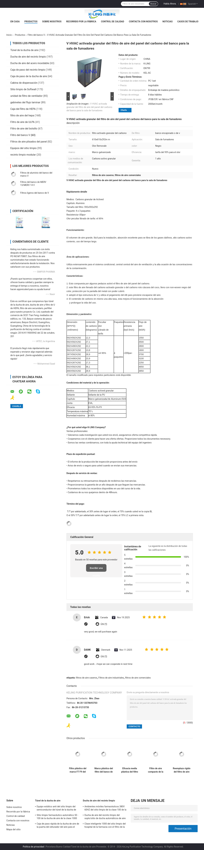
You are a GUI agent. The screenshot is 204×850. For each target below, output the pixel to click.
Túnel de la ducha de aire (24, 50)
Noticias (168, 21)
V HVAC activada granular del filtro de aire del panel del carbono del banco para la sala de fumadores (89, 107)
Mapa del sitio (13, 829)
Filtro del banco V (36, 35)
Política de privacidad (33, 846)
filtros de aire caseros (86, 677)
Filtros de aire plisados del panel (28, 141)
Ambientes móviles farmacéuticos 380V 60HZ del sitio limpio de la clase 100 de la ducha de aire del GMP (105, 808)
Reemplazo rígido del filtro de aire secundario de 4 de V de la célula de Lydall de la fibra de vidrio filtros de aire (181, 770)
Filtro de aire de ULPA (22, 122)
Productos (30, 21)
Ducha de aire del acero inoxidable (29, 63)
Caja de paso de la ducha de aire (28, 76)
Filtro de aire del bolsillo (23, 128)
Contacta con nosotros (143, 21)
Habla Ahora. (170, 3)
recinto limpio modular (23, 154)
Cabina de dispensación (23, 82)
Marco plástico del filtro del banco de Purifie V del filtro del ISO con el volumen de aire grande (104, 770)
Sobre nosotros (52, 21)
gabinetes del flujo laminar (25, 102)
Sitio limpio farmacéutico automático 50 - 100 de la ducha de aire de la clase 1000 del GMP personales (57, 817)
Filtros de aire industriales (111, 677)
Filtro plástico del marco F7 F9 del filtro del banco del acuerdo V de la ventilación (77, 770)
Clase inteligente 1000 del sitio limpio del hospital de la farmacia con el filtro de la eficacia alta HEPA (105, 825)
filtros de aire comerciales (138, 677)
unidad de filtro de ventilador (26, 95)
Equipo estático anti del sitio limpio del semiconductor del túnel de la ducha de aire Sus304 (56, 808)
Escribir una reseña (96, 569)
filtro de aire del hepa (22, 115)
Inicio (9, 35)
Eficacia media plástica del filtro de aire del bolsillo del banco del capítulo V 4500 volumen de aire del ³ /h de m (129, 770)
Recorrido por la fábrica (81, 21)
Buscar (153, 4)
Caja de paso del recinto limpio (27, 69)
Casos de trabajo (187, 21)
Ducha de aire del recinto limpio (28, 56)
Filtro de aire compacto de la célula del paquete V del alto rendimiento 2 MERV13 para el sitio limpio (155, 770)
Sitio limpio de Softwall (23, 89)
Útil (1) (104, 624)
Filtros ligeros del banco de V (34, 193)
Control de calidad (112, 21)
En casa (15, 21)
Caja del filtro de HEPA (23, 108)
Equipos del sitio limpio (23, 148)
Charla (124, 110)
